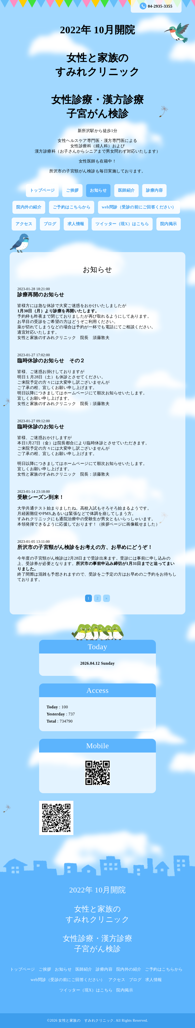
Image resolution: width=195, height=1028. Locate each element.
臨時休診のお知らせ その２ (51, 360)
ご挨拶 (72, 190)
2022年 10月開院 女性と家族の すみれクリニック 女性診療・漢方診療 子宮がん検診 (97, 71)
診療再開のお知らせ (40, 294)
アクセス (23, 224)
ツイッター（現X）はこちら (122, 224)
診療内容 (154, 190)
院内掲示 (168, 224)
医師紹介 (126, 190)
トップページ (42, 190)
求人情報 (76, 224)
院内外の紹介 (28, 207)
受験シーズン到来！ (40, 497)
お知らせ (98, 190)
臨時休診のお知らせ (40, 426)
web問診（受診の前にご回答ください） (139, 207)
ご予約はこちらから (72, 207)
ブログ (50, 224)
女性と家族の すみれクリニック (86, 1020)
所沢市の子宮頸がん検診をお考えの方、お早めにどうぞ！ (85, 547)
